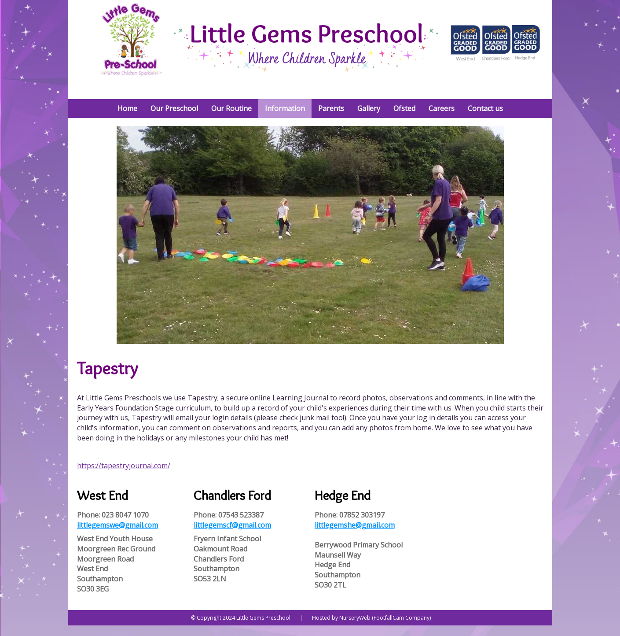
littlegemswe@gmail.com (117, 525)
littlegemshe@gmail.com (355, 525)
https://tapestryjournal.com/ (123, 465)
